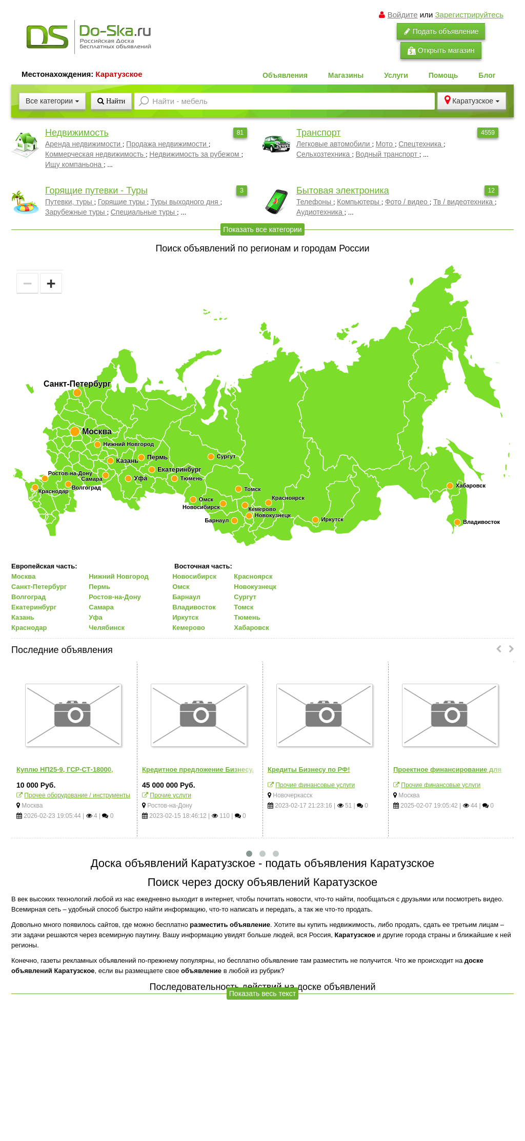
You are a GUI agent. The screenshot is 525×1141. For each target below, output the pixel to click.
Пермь (99, 586)
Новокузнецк (255, 586)
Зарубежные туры (76, 212)
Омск (180, 586)
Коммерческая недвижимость (95, 154)
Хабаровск (251, 627)
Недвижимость (77, 133)
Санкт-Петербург (39, 586)
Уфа (96, 617)
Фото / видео (407, 202)
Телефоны (314, 202)
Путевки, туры (69, 202)
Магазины (346, 75)
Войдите (403, 14)
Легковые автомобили (334, 144)
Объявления (285, 75)
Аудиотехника (320, 212)
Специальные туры (144, 212)
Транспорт (318, 133)
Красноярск (253, 576)
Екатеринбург (33, 607)
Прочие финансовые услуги (315, 785)
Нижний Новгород (119, 576)
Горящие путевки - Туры (96, 190)
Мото (385, 144)
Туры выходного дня (185, 202)
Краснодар (29, 627)
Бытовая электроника (342, 190)
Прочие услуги (170, 795)
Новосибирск (194, 576)
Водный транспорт (387, 154)
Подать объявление (441, 31)
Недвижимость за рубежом (195, 154)
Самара (101, 607)
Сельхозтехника (324, 154)
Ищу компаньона (74, 164)
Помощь (443, 75)
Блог (486, 75)
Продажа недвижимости (167, 144)
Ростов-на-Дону (115, 597)
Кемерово (188, 627)
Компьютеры (359, 202)
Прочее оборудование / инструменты (77, 795)
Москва (23, 576)
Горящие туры (122, 202)
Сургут (245, 597)
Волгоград (28, 597)
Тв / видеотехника (464, 202)
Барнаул (186, 597)
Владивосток (194, 607)
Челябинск (107, 627)
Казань (22, 617)
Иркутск (185, 617)
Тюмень (247, 617)
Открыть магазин (441, 50)
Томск (243, 607)
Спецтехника (420, 144)
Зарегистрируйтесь (469, 14)
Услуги (396, 75)
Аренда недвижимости (84, 144)
